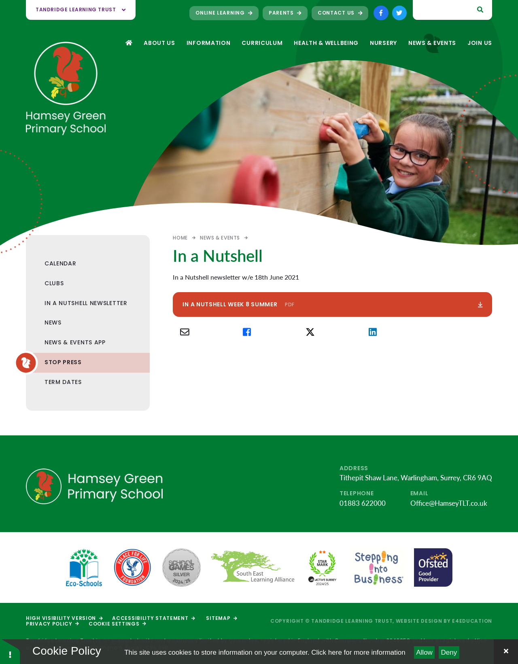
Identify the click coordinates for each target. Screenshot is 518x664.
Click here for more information (358, 652)
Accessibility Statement (153, 618)
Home (180, 237)
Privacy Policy (52, 623)
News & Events (220, 237)
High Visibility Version (64, 618)
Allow (424, 652)
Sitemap (221, 618)
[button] (10, 651)
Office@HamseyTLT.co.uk (448, 503)
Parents (285, 12)
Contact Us (340, 12)
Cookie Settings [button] (117, 623)
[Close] (506, 651)
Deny (449, 652)
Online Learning (224, 12)
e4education (472, 620)
